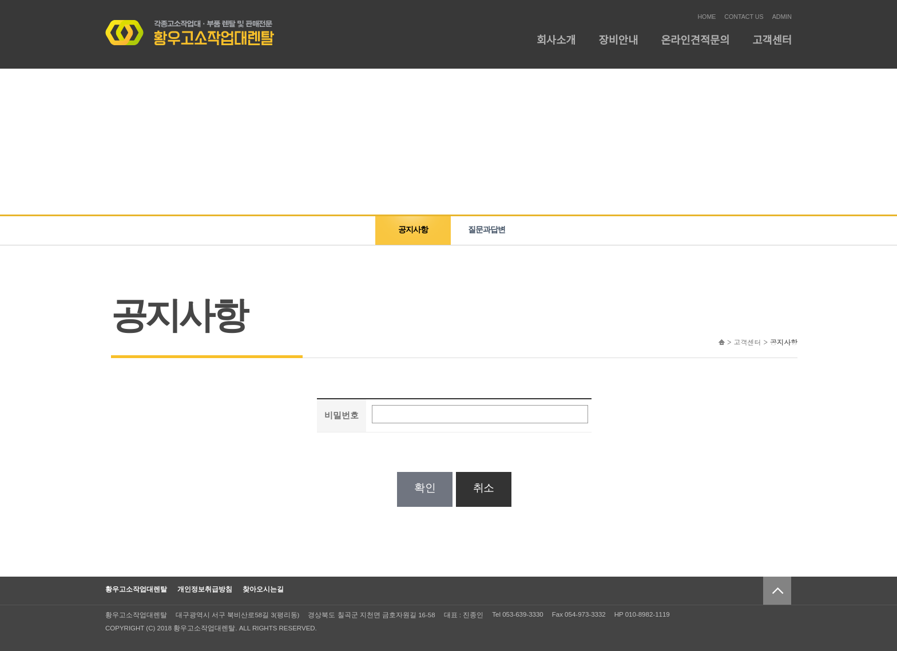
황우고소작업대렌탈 (136, 589)
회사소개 (556, 40)
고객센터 (772, 40)
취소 (483, 488)
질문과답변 (486, 229)
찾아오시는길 (263, 589)
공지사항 (413, 229)
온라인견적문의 (695, 40)
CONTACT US (743, 16)
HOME (706, 16)
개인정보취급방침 (204, 589)
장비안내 (618, 40)
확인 (424, 488)
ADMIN (782, 16)
